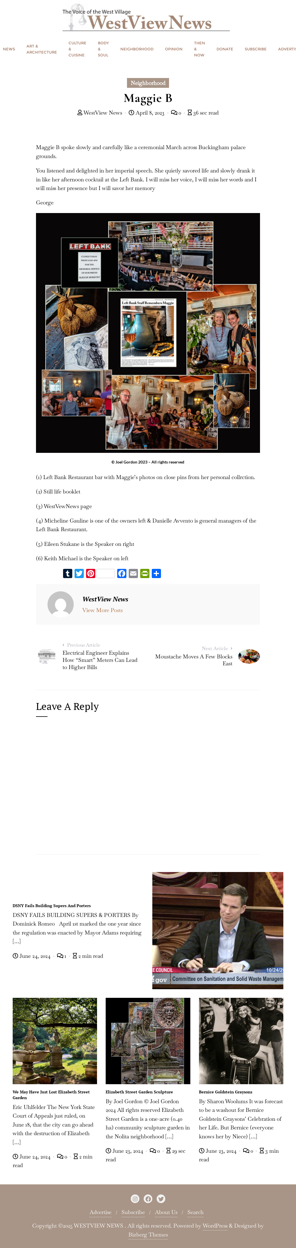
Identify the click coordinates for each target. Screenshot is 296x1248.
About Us (166, 1212)
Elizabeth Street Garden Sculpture (139, 1092)
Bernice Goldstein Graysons (225, 1092)
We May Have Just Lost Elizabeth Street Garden (51, 1094)
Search (195, 1212)
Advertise (100, 1212)
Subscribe (133, 1212)
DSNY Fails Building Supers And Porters (52, 905)
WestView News (100, 112)
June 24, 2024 (32, 956)
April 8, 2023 (147, 112)
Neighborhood (148, 83)
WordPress (215, 1225)
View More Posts (102, 610)
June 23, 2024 (125, 1150)
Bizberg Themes (148, 1234)
